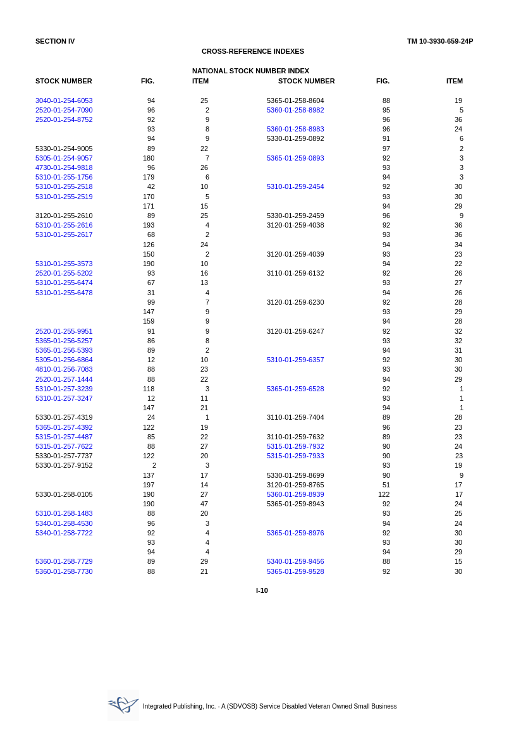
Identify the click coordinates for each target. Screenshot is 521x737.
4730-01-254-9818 (64, 167)
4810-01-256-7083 (64, 369)
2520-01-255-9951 (64, 331)
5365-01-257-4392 (64, 427)
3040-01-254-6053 (64, 100)
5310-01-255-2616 (64, 225)
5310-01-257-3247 (64, 398)
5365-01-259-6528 (295, 389)
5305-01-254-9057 (64, 158)
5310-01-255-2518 (64, 186)
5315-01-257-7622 (64, 446)
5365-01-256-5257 (64, 340)
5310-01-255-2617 (64, 234)
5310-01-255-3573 (64, 263)
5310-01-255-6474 (64, 282)
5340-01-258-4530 (64, 523)
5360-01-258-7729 (64, 561)
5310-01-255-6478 (64, 292)
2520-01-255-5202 (64, 273)
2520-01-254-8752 (64, 119)
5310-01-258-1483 (64, 513)
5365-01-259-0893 (295, 158)
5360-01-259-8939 (295, 494)
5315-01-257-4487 (64, 437)
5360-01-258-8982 (295, 110)
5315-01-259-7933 (295, 456)
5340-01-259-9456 (295, 561)
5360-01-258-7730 (64, 571)
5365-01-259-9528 (295, 571)
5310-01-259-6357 (295, 359)
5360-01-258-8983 (295, 129)
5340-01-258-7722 (64, 533)
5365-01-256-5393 (64, 350)
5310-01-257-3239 (64, 389)
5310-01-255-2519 (64, 196)
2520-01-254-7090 (64, 110)
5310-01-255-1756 (64, 177)
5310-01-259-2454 (295, 186)
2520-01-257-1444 (64, 379)
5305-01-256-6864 (64, 359)
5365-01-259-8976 (295, 533)
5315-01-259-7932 (295, 446)
